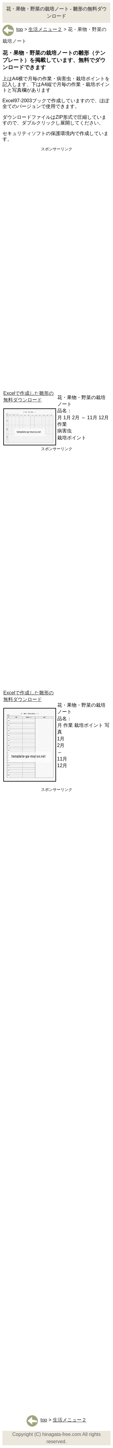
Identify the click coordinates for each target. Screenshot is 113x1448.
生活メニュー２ (45, 29)
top (12, 29)
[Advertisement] (56, 212)
